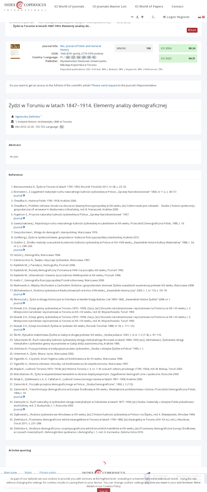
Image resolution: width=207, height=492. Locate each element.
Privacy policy (48, 472)
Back (192, 30)
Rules (28, 472)
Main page (10, 472)
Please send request (105, 85)
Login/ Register (176, 17)
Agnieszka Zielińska (27, 116)
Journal (19, 195)
